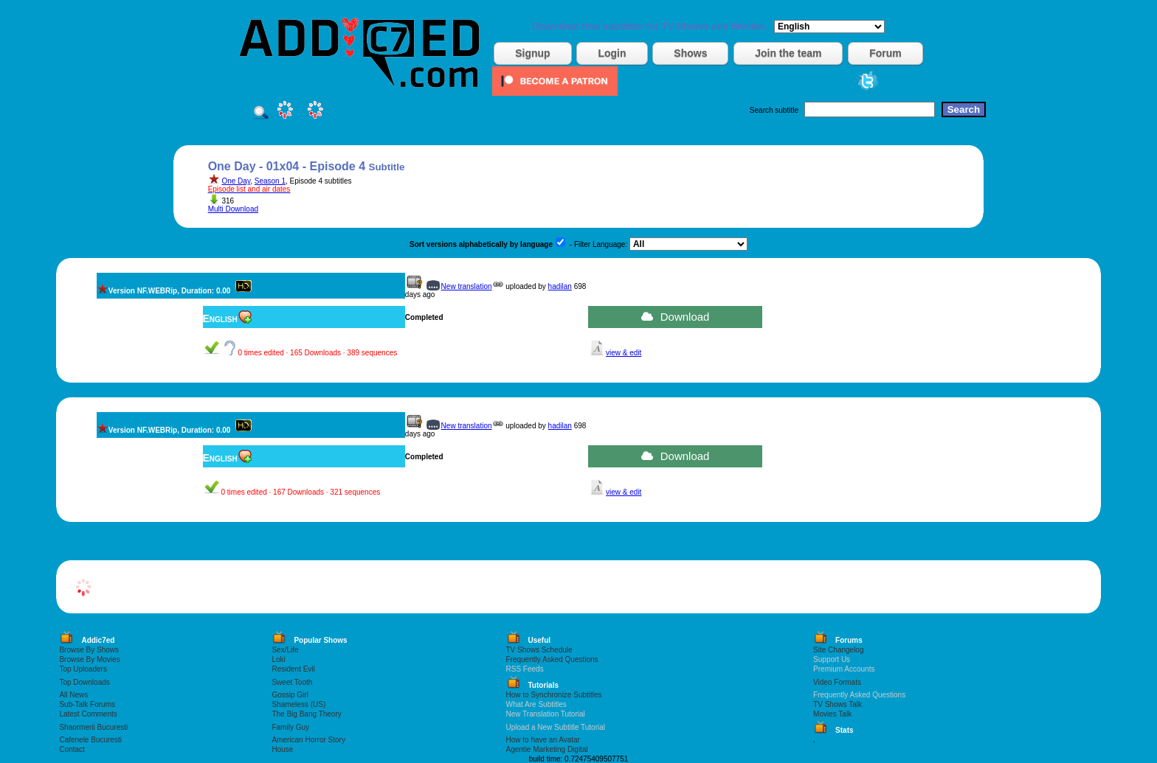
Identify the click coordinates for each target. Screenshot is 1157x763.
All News (73, 695)
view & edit (623, 353)
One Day (235, 181)
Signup (532, 53)
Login (612, 53)
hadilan (560, 286)
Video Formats (837, 682)
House (282, 749)
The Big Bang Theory (306, 714)
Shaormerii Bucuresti (93, 727)
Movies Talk (832, 714)
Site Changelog (838, 650)
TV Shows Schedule (539, 650)
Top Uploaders (82, 669)
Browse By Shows (89, 650)
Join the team (788, 53)
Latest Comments (88, 714)
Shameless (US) (298, 704)
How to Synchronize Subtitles (554, 695)
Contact (71, 749)
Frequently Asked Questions (552, 659)
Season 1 (270, 181)
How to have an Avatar (543, 740)
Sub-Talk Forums (87, 704)
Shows (690, 53)
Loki (278, 659)
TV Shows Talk (837, 704)
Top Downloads (84, 682)
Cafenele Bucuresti (90, 740)
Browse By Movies (89, 659)
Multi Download (233, 209)
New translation (466, 286)
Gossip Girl (290, 695)
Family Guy (290, 727)
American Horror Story (308, 740)
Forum (885, 53)
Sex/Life (285, 650)
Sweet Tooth (292, 682)
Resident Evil (293, 669)
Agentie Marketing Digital (547, 749)
